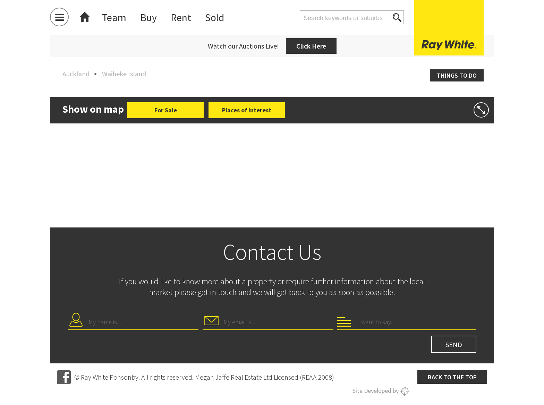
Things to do (457, 75)
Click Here (311, 46)
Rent (181, 17)
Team (114, 17)
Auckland (76, 73)
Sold (214, 17)
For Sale (165, 110)
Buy (148, 17)
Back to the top (452, 377)
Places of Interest (246, 110)
